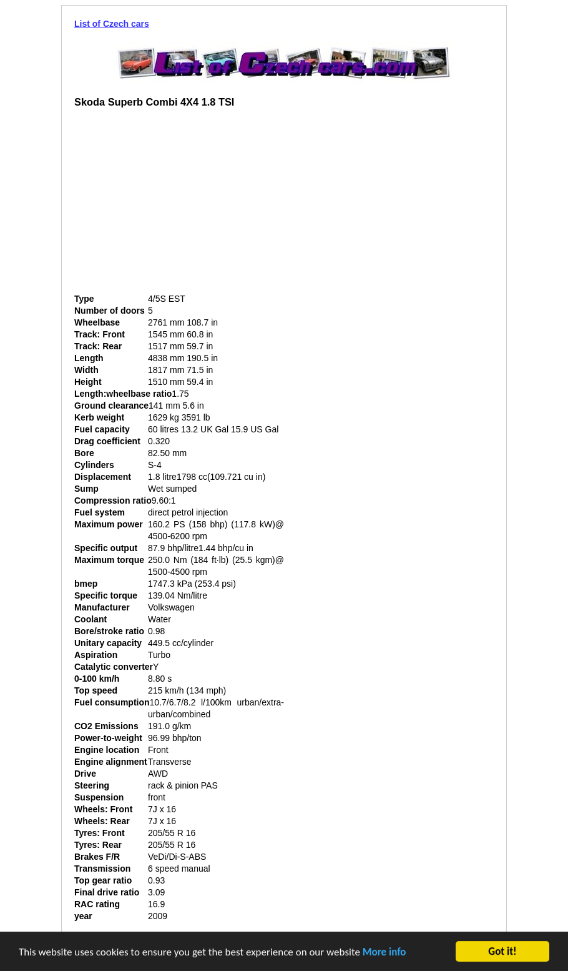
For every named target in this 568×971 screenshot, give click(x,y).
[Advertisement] (179, 205)
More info (384, 953)
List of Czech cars (111, 24)
